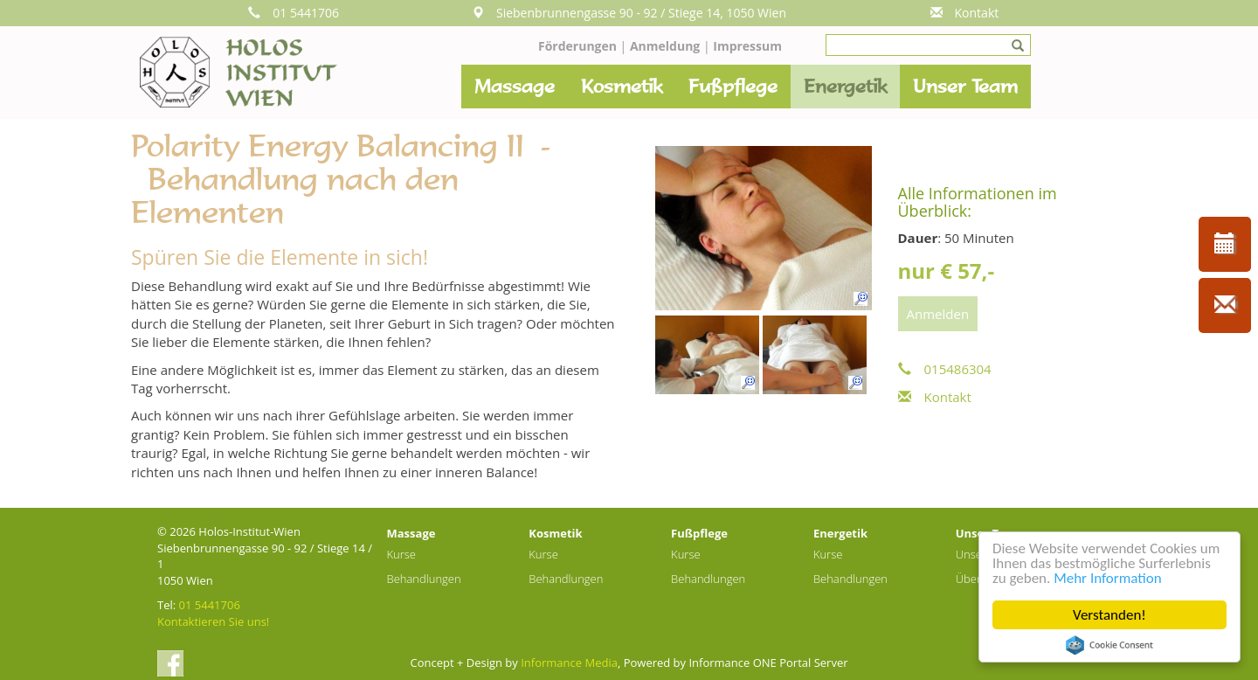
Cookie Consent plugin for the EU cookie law (1109, 645)
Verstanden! (1109, 615)
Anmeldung (666, 46)
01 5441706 (293, 12)
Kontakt (964, 12)
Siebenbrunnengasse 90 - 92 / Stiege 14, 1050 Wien (629, 12)
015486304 (945, 369)
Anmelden (938, 314)
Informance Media (569, 662)
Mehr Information (1107, 578)
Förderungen (577, 46)
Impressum (747, 46)
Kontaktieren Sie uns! (213, 621)
